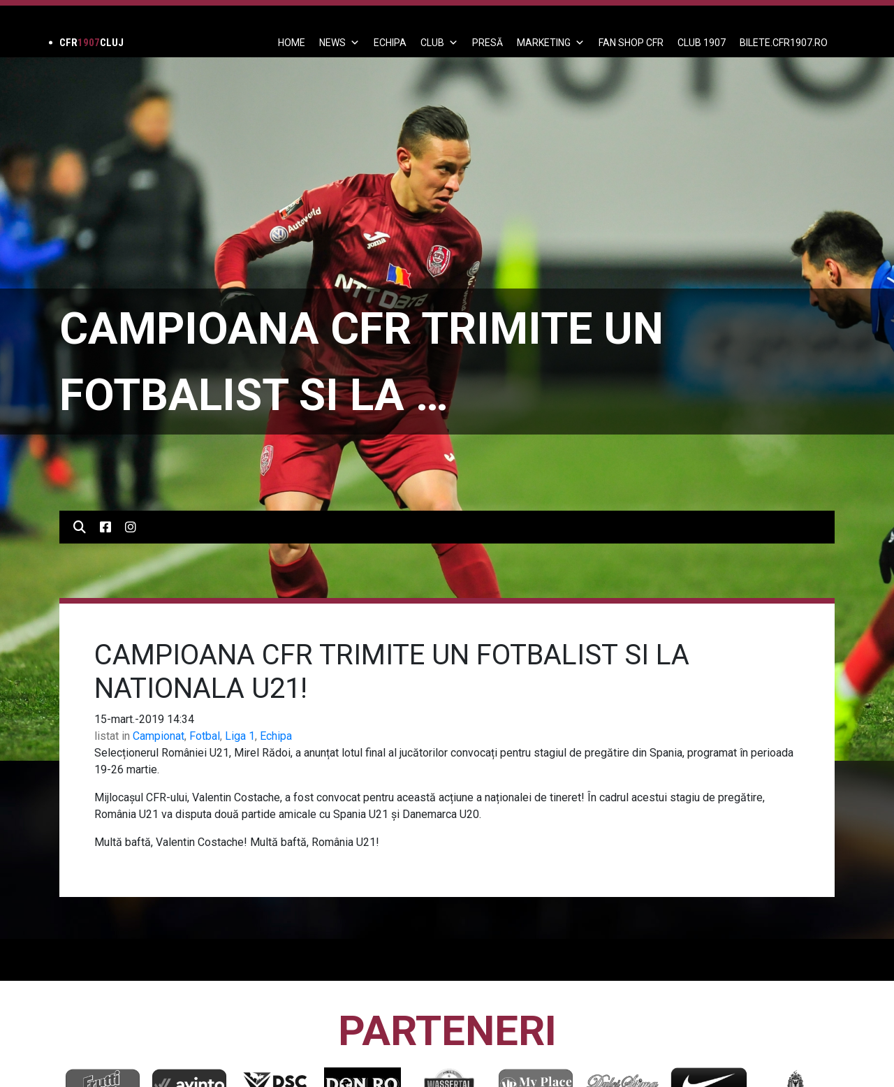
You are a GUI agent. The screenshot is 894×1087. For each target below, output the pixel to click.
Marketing (551, 42)
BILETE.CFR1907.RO (784, 42)
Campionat (158, 736)
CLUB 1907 (701, 42)
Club (439, 42)
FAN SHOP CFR (631, 42)
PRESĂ (487, 42)
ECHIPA (390, 42)
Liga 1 (240, 736)
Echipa (276, 736)
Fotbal (204, 736)
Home (291, 42)
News (339, 42)
